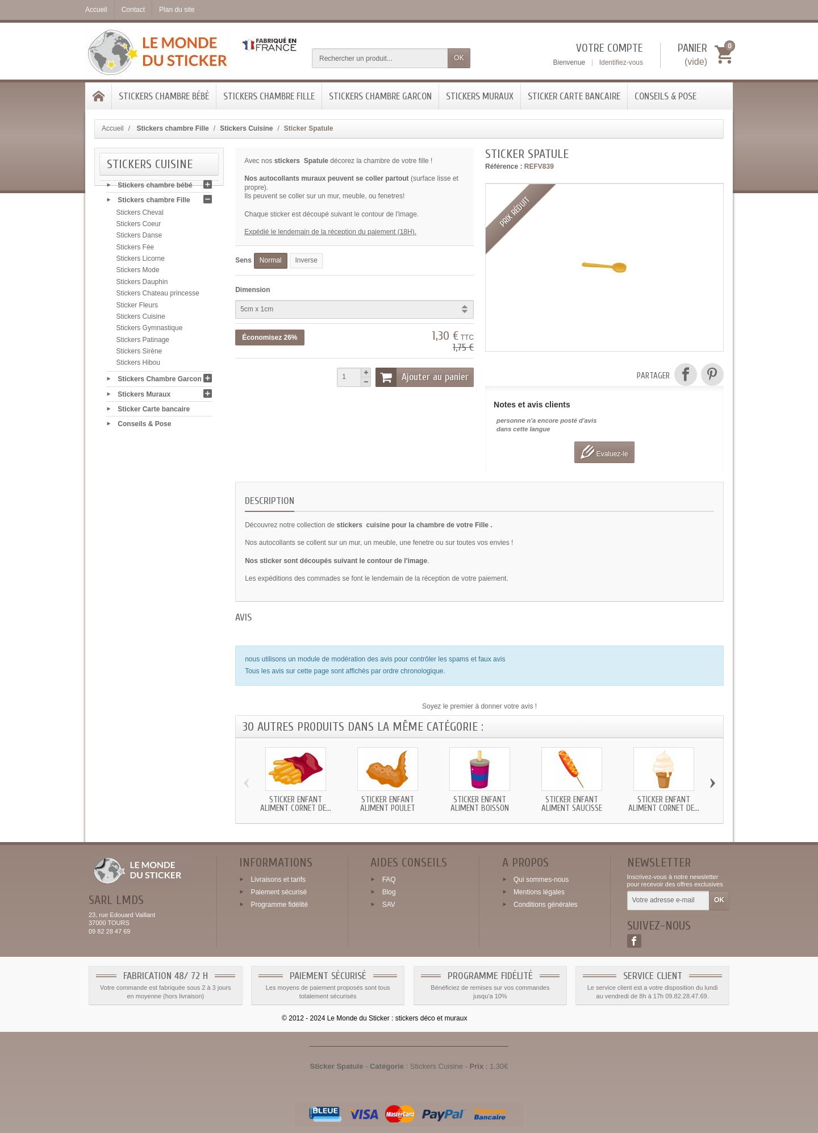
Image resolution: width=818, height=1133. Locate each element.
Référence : (503, 166)
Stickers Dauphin (142, 284)
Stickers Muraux (480, 96)
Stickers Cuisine (140, 319)
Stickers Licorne (140, 261)
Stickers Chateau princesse (157, 295)
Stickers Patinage (142, 342)
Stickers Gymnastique (149, 331)
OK (459, 58)
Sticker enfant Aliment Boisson (479, 804)
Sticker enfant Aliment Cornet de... (295, 804)
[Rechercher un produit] (380, 58)
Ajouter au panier (422, 377)
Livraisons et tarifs (278, 880)
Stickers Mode (138, 273)
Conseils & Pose (665, 96)
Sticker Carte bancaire (574, 96)
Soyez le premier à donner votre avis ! (479, 706)
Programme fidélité (279, 905)
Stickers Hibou (138, 365)
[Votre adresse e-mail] (668, 900)
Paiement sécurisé (279, 892)
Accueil (113, 128)
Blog (389, 892)
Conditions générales (546, 905)
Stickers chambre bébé (164, 96)
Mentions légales (539, 892)
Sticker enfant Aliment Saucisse (571, 804)
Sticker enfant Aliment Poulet (387, 804)
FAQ (389, 880)
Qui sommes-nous (541, 880)
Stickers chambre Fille (269, 96)
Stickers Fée (135, 249)
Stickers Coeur (138, 226)
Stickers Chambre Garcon (380, 96)
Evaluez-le (604, 452)
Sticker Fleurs (137, 307)
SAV (388, 905)
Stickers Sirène (139, 353)
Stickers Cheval (140, 215)
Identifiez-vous (621, 62)
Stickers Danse (139, 238)
